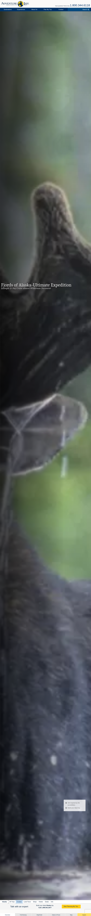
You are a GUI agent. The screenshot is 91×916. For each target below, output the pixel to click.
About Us (34, 9)
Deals (47, 902)
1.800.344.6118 (80, 5)
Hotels (41, 902)
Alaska (4, 902)
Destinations (8, 9)
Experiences (21, 9)
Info (52, 902)
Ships (35, 902)
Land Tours (27, 902)
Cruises (19, 902)
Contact (60, 9)
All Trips (12, 902)
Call (44, 907)
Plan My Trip (48, 9)
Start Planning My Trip (71, 906)
